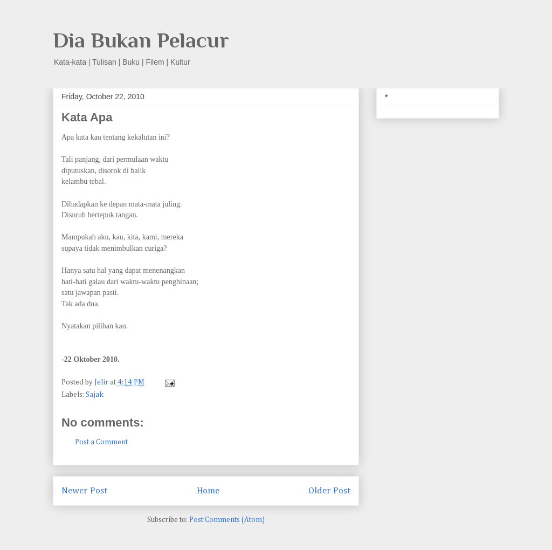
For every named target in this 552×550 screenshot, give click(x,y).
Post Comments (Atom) (227, 520)
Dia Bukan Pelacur (141, 40)
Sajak (95, 394)
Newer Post (84, 491)
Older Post (329, 491)
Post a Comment (101, 442)
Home (208, 491)
